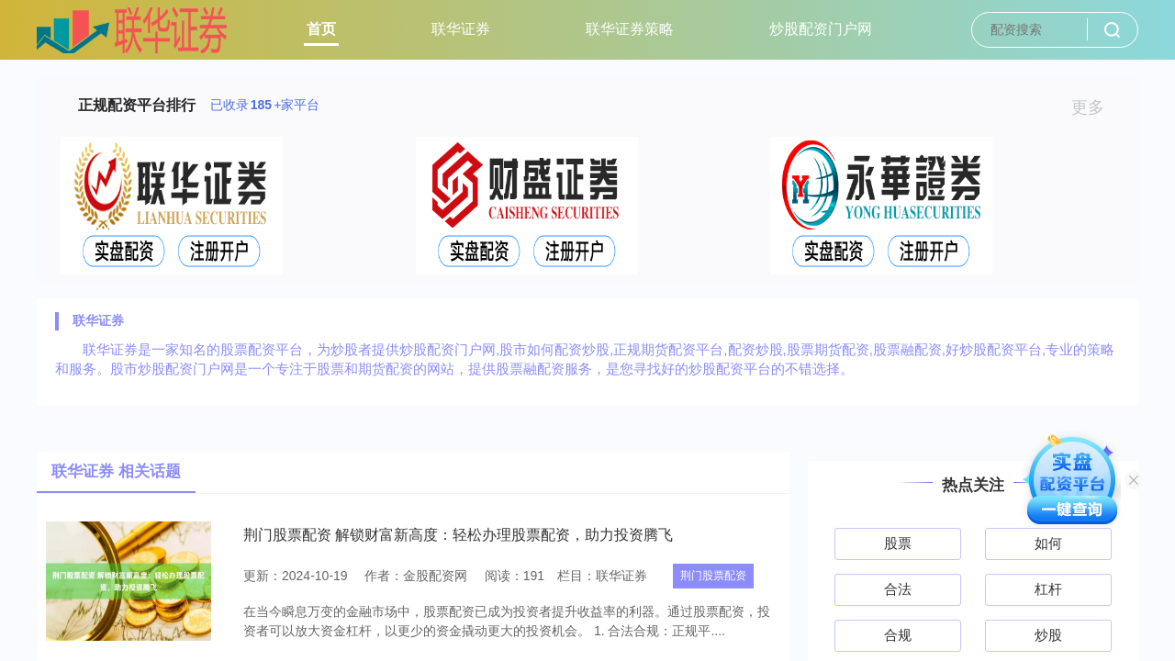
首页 (321, 29)
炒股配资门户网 (820, 29)
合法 (898, 589)
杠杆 (1048, 589)
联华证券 (460, 29)
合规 (898, 635)
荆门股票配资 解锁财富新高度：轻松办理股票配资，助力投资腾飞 (458, 535)
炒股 (1048, 635)
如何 (1048, 543)
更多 (1095, 107)
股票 (898, 543)
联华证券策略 (630, 29)
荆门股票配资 (713, 575)
